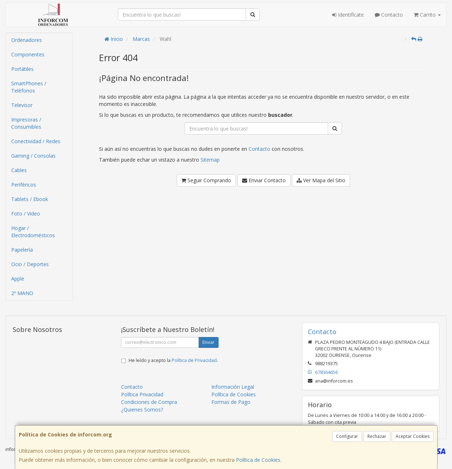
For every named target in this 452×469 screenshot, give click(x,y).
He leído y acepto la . (173, 360)
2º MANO (22, 293)
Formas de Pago (230, 401)
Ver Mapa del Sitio (321, 180)
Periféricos (23, 184)
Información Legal (232, 386)
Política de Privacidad (194, 360)
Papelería (22, 249)
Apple (17, 278)
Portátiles (22, 68)
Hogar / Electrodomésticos (33, 232)
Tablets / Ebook (29, 199)
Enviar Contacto (264, 180)
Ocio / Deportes (30, 264)
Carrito (427, 14)
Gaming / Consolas (33, 155)
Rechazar (376, 436)
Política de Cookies (258, 459)
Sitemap (210, 159)
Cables (19, 170)
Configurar (347, 436)
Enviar (208, 342)
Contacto (389, 14)
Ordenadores (26, 40)
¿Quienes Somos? (142, 409)
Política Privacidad (142, 394)
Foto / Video (25, 213)
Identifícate (348, 14)
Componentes (27, 54)
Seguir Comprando (206, 180)
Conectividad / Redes (35, 141)
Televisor (22, 105)
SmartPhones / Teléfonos (28, 87)
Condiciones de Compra (149, 401)
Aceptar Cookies (413, 436)
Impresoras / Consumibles (26, 123)
